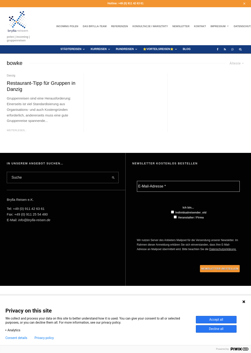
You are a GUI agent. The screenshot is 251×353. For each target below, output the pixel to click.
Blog (187, 49)
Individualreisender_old (188, 212)
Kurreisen (99, 49)
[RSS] (225, 49)
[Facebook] (217, 49)
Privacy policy (44, 338)
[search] (113, 177)
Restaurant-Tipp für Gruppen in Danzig (41, 86)
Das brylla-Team (94, 26)
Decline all (216, 329)
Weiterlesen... (17, 130)
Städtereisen (70, 49)
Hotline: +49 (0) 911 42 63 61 (126, 3)
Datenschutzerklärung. (222, 249)
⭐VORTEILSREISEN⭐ (158, 49)
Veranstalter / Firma (189, 217)
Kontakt (200, 26)
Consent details (16, 338)
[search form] (57, 177)
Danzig (11, 75)
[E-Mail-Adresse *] (188, 186)
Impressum (218, 26)
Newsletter (181, 26)
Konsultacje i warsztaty (150, 26)
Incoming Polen (67, 26)
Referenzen (119, 26)
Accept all (216, 319)
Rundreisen (125, 49)
